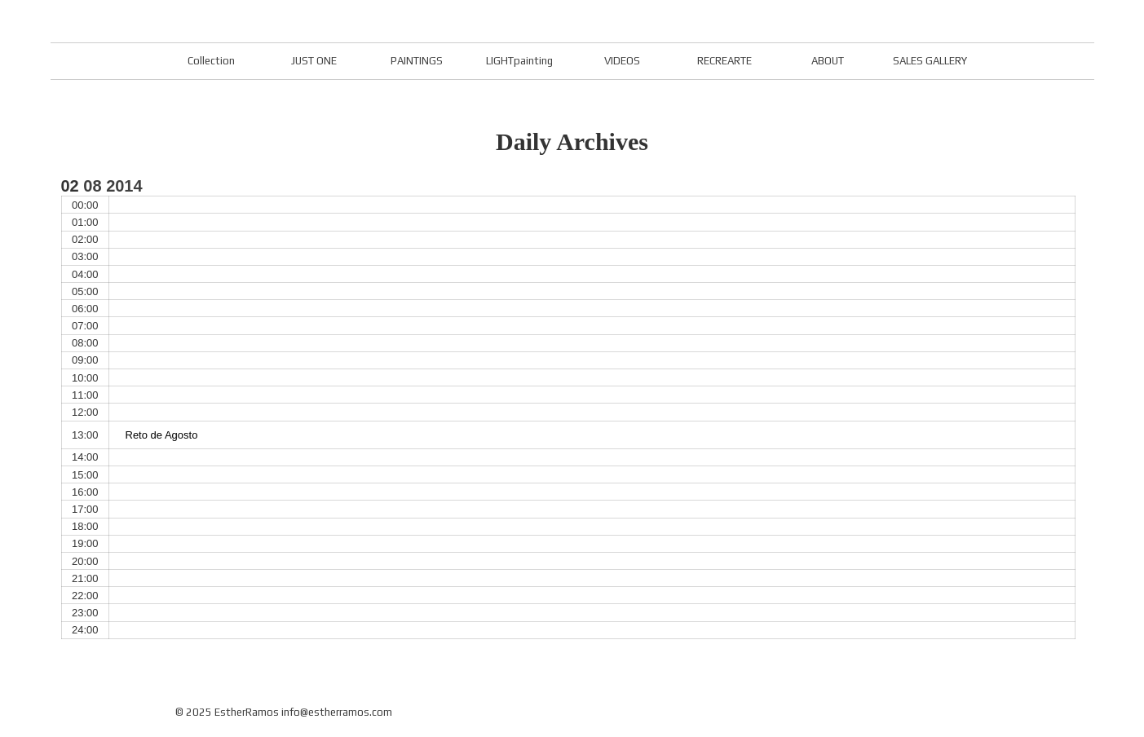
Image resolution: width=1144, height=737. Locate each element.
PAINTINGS (417, 61)
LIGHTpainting (519, 61)
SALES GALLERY (930, 61)
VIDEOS (622, 61)
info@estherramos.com (336, 712)
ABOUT (827, 61)
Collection (211, 61)
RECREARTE (724, 61)
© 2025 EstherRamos (227, 712)
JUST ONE (314, 61)
